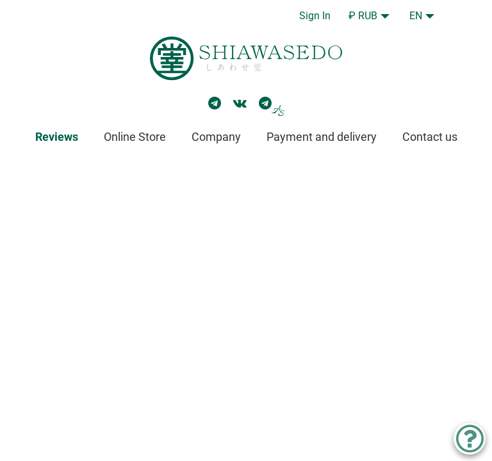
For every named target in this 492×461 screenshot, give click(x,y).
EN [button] (415, 16)
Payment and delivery (321, 136)
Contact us (429, 136)
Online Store (135, 136)
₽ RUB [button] (362, 16)
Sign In (315, 16)
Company (216, 136)
